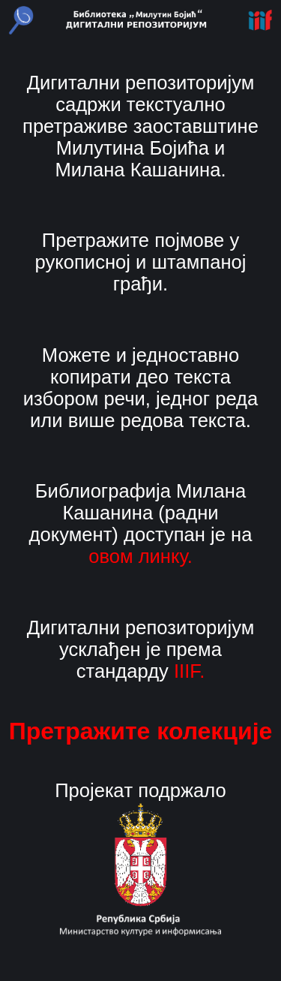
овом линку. (140, 556)
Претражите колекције (141, 731)
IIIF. (189, 671)
